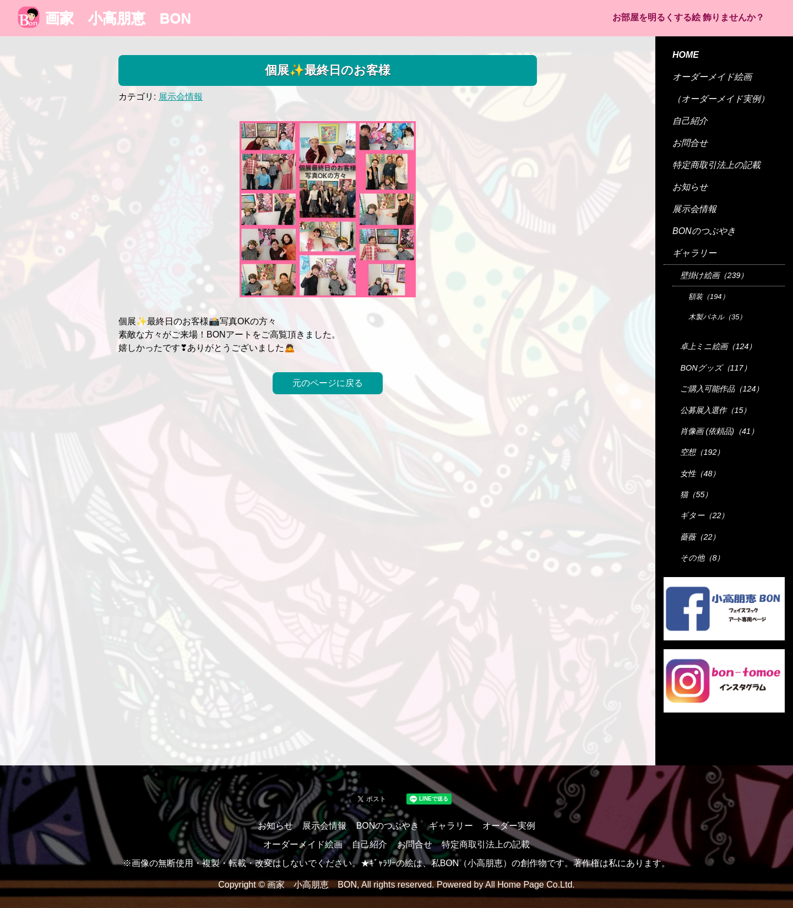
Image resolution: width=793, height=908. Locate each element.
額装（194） (708, 296)
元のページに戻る (327, 383)
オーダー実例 (508, 825)
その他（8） (702, 557)
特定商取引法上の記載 (716, 165)
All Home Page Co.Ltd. (530, 884)
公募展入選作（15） (715, 410)
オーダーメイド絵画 (712, 76)
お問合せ (690, 143)
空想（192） (702, 452)
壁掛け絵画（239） (714, 275)
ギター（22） (704, 515)
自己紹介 (690, 121)
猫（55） (696, 494)
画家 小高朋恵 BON (104, 18)
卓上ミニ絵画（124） (718, 346)
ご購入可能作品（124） (721, 388)
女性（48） (700, 473)
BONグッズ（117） (715, 367)
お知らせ (690, 187)
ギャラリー (694, 253)
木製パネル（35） (717, 317)
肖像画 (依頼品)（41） (719, 431)
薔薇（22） (700, 536)
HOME (685, 54)
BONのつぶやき (704, 231)
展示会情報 (181, 96)
